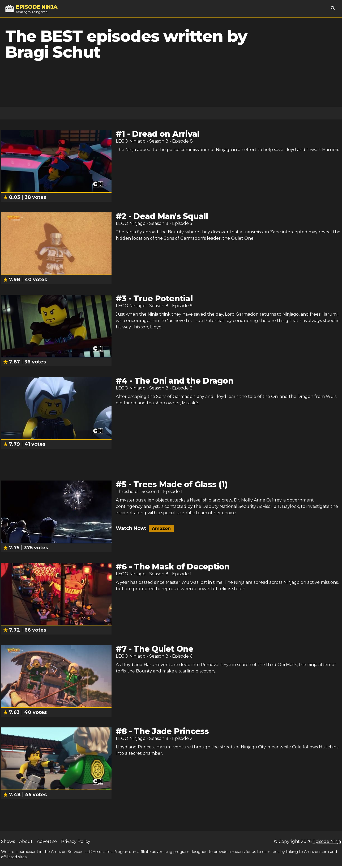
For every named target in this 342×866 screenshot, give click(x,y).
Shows (8, 841)
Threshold (127, 491)
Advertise (47, 841)
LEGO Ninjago (131, 141)
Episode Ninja (327, 841)
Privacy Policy (75, 841)
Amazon (161, 528)
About (26, 841)
